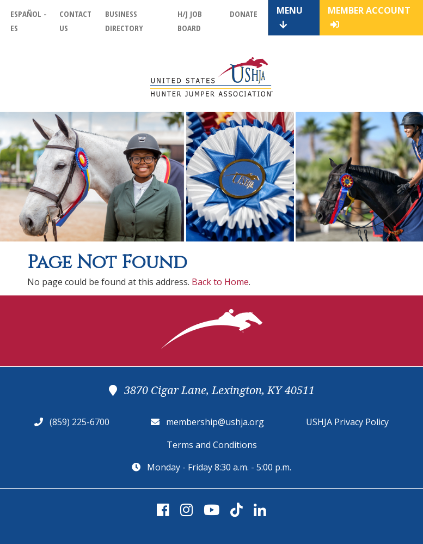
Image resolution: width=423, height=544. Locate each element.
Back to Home (220, 282)
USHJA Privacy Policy (347, 422)
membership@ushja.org (215, 422)
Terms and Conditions (212, 445)
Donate (244, 13)
